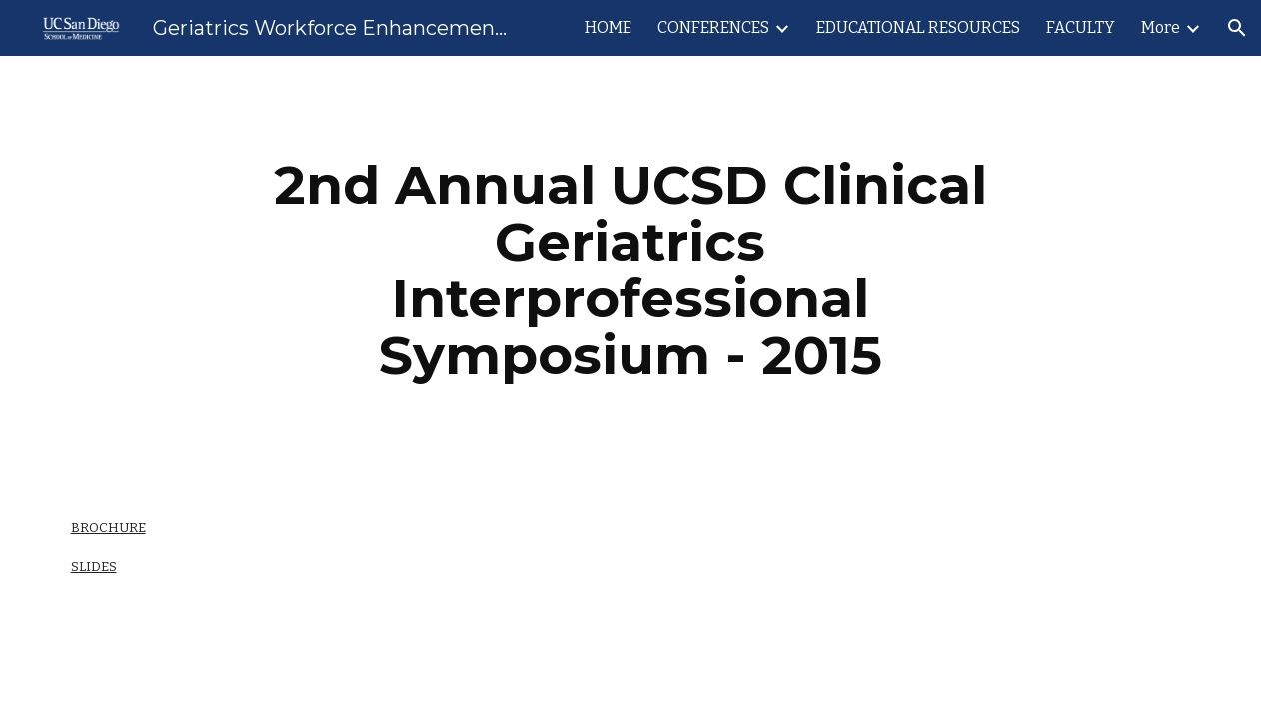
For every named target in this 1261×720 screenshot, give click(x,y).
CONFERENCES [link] (713, 27)
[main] (630, 270)
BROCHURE (108, 527)
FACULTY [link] (1080, 27)
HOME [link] (608, 27)
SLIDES (94, 566)
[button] (1237, 28)
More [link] (1160, 27)
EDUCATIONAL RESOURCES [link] (918, 27)
